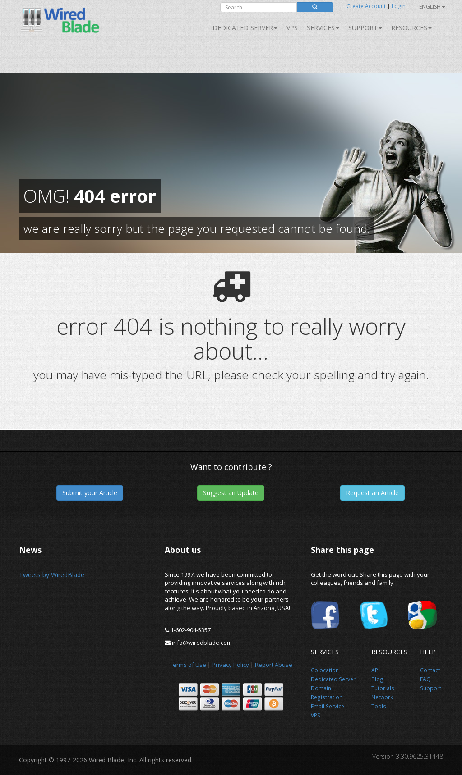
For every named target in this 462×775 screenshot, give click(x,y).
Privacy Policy (230, 665)
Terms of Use (188, 665)
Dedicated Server (245, 27)
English (432, 6)
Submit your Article (89, 492)
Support (365, 27)
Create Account (366, 6)
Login (399, 6)
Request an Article (372, 492)
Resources (411, 27)
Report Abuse (273, 665)
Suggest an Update (231, 492)
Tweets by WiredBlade (51, 574)
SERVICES (323, 27)
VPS (292, 27)
